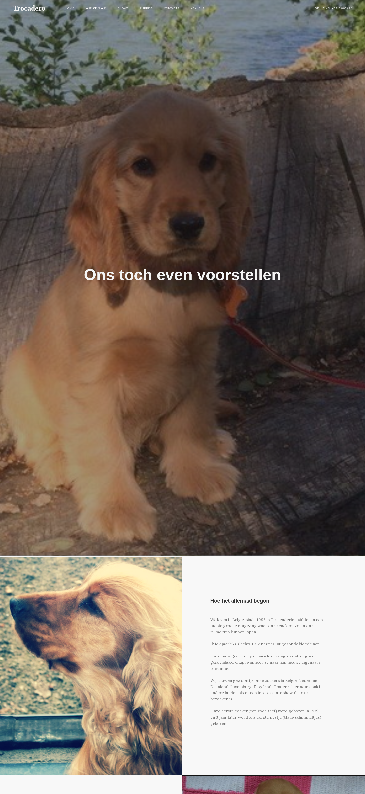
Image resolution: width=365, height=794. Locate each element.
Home (69, 8)
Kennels (197, 8)
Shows (123, 8)
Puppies (146, 8)
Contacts (171, 8)
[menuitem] (70, 8)
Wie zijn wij (96, 8)
